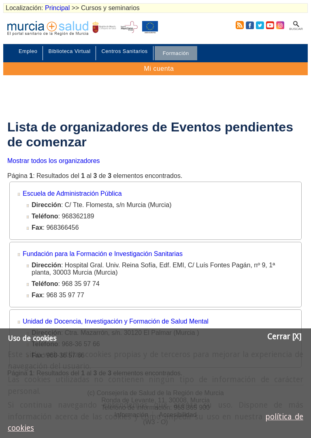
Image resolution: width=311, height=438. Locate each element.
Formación (176, 53)
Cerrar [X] (284, 336)
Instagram (279, 25)
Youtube (269, 25)
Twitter (260, 25)
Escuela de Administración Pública (72, 193)
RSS (238, 25)
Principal (57, 7)
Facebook (249, 25)
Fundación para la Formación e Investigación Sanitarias (103, 253)
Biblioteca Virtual (69, 51)
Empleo (28, 51)
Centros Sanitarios (124, 51)
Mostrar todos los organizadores (53, 160)
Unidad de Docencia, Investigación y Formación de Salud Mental (116, 321)
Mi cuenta (159, 68)
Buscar (295, 29)
